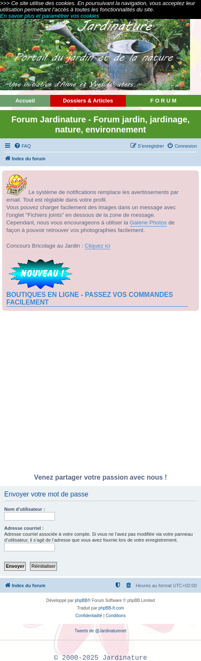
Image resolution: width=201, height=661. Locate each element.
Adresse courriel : (24, 528)
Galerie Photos (148, 222)
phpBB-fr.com (111, 608)
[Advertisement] (100, 394)
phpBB (81, 600)
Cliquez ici (98, 246)
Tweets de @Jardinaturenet (100, 631)
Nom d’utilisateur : (24, 509)
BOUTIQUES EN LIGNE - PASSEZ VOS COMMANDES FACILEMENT (89, 298)
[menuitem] (22, 146)
